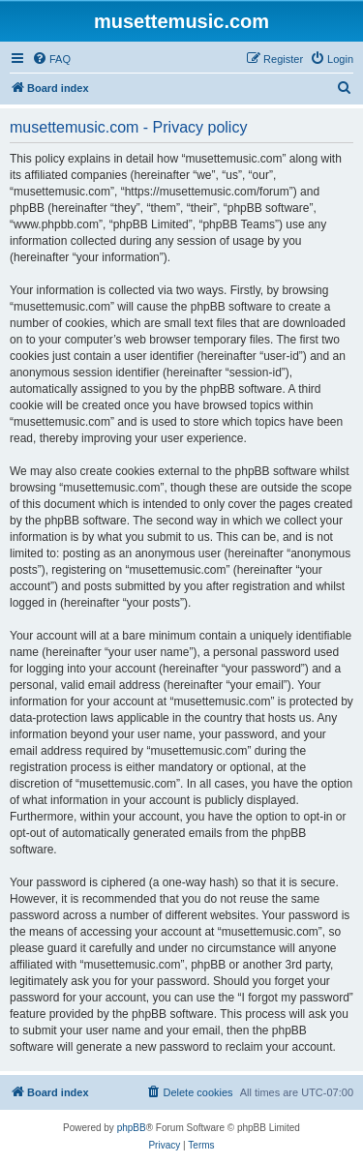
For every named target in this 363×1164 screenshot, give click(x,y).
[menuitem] (51, 59)
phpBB (131, 1127)
